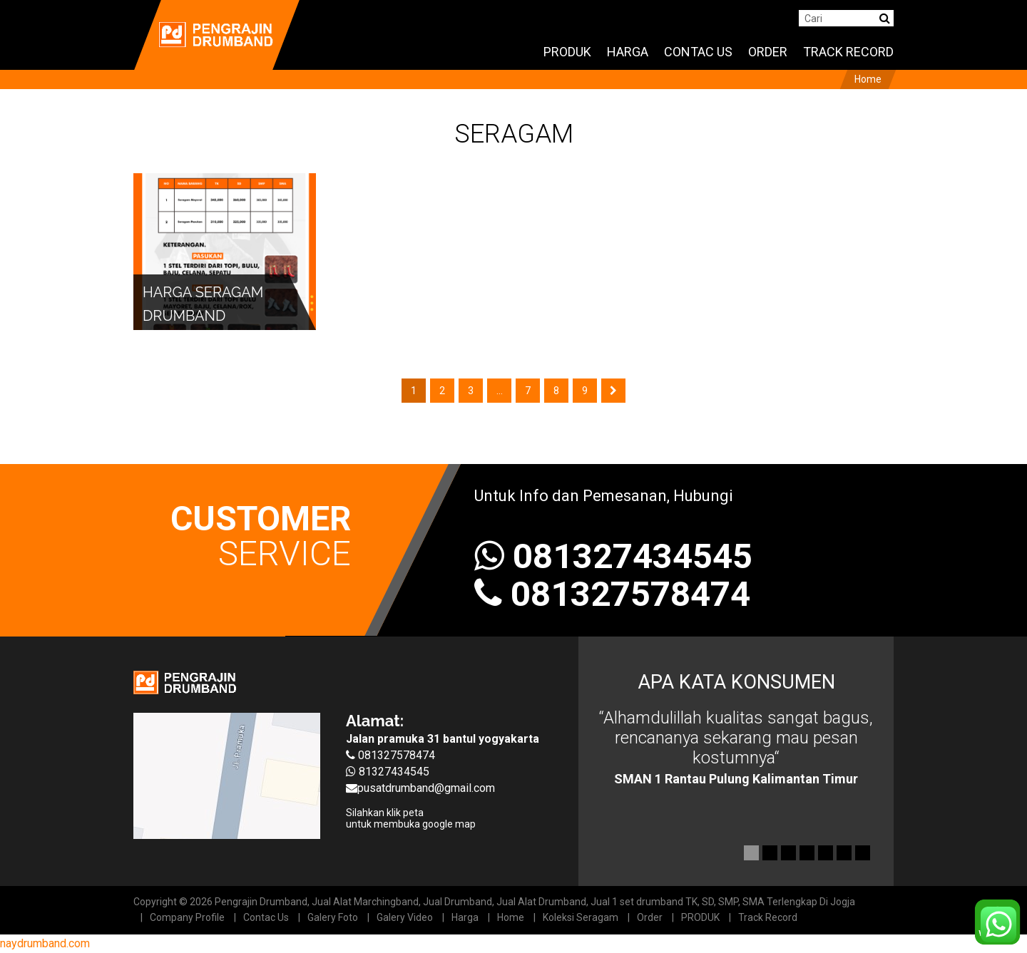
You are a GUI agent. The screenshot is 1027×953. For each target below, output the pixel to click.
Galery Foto (332, 917)
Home (510, 917)
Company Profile (187, 917)
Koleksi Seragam (580, 917)
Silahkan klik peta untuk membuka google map (411, 818)
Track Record (767, 917)
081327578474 (630, 594)
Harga (465, 917)
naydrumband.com (45, 943)
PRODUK (700, 917)
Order (650, 917)
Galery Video (405, 917)
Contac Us (266, 917)
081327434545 (613, 556)
